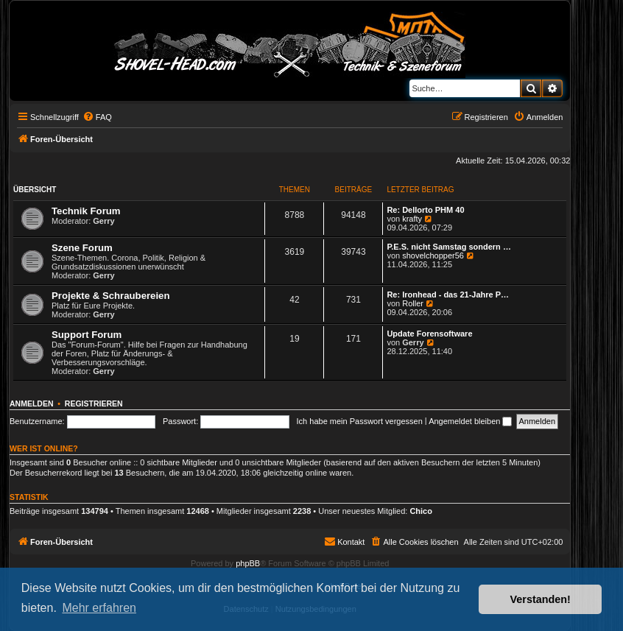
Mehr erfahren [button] (99, 608)
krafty (412, 218)
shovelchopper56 (433, 255)
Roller (412, 303)
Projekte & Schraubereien (111, 295)
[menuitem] (97, 117)
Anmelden (32, 403)
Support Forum (87, 334)
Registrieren (94, 403)
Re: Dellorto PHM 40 (425, 209)
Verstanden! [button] (540, 599)
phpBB (248, 563)
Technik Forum (86, 210)
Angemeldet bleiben (470, 421)
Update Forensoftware (429, 333)
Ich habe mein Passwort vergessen (360, 421)
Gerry (103, 220)
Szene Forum (82, 247)
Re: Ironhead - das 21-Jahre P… (448, 294)
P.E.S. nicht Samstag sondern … (449, 246)
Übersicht (34, 190)
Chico (420, 511)
